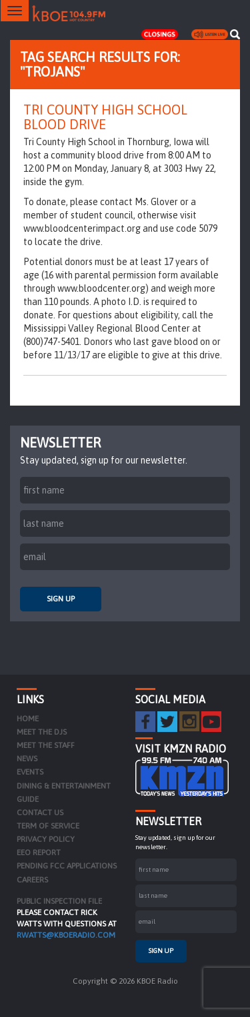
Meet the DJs (42, 732)
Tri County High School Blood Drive (105, 117)
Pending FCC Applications (67, 865)
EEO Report (39, 852)
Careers (32, 879)
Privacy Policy (46, 839)
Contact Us (40, 812)
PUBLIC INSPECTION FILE (59, 901)
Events (30, 772)
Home (28, 718)
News (27, 758)
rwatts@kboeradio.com (66, 935)
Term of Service (48, 826)
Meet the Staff (46, 745)
